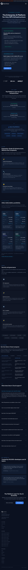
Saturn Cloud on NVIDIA (5, 538)
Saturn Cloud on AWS (5, 540)
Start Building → (7, 68)
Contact (3, 562)
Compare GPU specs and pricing (7, 256)
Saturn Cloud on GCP (5, 544)
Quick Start (3, 523)
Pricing (3, 528)
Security (3, 561)
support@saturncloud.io (5, 517)
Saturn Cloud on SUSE (5, 537)
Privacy (25, 567)
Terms (22, 567)
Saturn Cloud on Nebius (5, 534)
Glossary (3, 552)
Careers (3, 559)
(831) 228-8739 (4, 518)
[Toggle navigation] (25, 4)
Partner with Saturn (9, 502)
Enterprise (3, 526)
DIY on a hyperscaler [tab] (5, 355)
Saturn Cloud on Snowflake (6, 541)
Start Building (19, 502)
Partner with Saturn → (8, 46)
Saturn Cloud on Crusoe (5, 535)
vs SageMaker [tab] (12, 355)
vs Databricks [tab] (19, 355)
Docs (2, 553)
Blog (2, 550)
